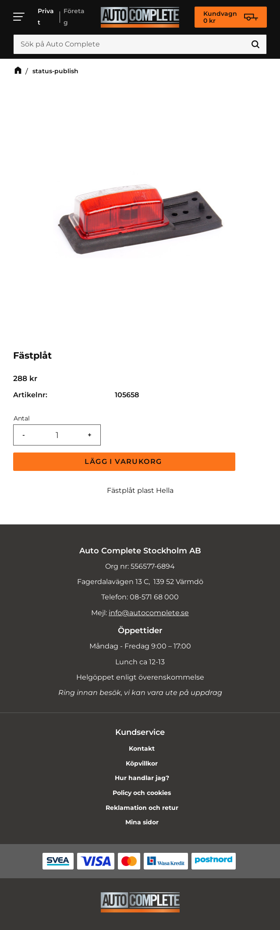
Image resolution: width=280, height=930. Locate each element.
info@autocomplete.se (149, 613)
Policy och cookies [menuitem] (142, 793)
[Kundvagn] (231, 17)
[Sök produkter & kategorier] (140, 44)
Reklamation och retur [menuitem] (142, 808)
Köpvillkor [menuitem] (142, 763)
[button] (19, 16)
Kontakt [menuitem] (142, 748)
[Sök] (255, 44)
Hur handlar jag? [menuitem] (142, 778)
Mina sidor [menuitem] (142, 822)
